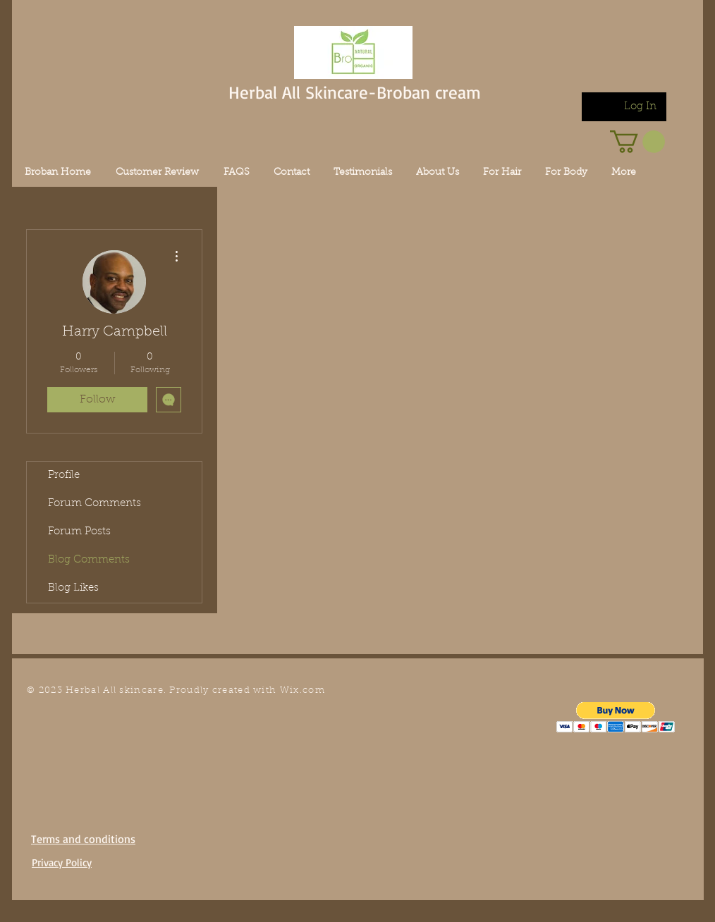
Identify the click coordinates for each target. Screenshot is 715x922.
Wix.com (302, 690)
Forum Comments (94, 503)
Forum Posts (79, 532)
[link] (637, 141)
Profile (64, 475)
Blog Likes (73, 588)
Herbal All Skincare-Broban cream (354, 92)
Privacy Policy (62, 862)
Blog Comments (89, 560)
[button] (616, 717)
